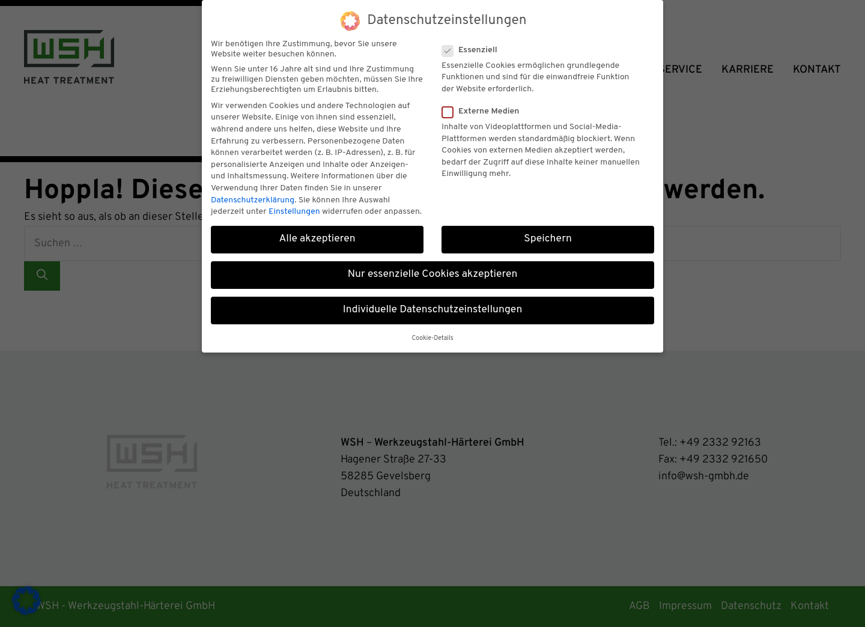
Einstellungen (294, 206)
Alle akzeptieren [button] (317, 233)
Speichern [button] (548, 233)
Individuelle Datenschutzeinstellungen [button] (433, 304)
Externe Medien (484, 105)
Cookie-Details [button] (432, 332)
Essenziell (473, 44)
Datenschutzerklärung (252, 194)
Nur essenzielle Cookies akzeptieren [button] (433, 269)
